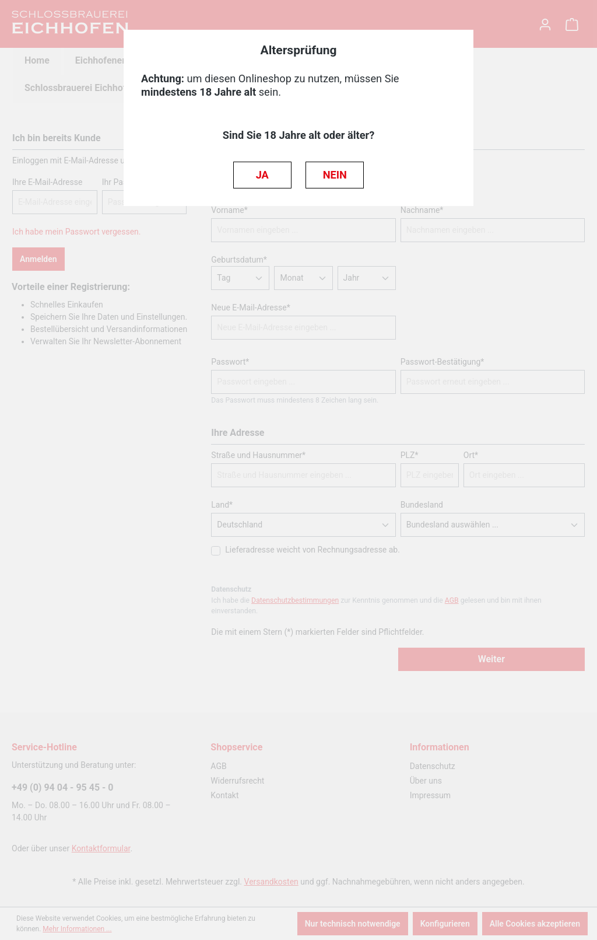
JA (262, 175)
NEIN (335, 175)
